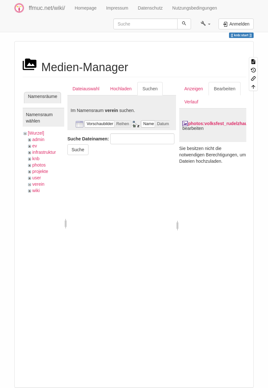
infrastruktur (44, 152)
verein (38, 184)
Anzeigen (193, 88)
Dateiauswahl (86, 88)
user (36, 177)
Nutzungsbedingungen (194, 8)
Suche (78, 149)
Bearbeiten (224, 88)
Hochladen (121, 88)
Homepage (86, 8)
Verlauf (191, 101)
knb (36, 158)
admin (38, 139)
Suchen (149, 88)
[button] (205, 24)
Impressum (117, 8)
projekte (40, 171)
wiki (36, 190)
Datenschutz (150, 8)
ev (34, 145)
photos (39, 165)
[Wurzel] (36, 133)
